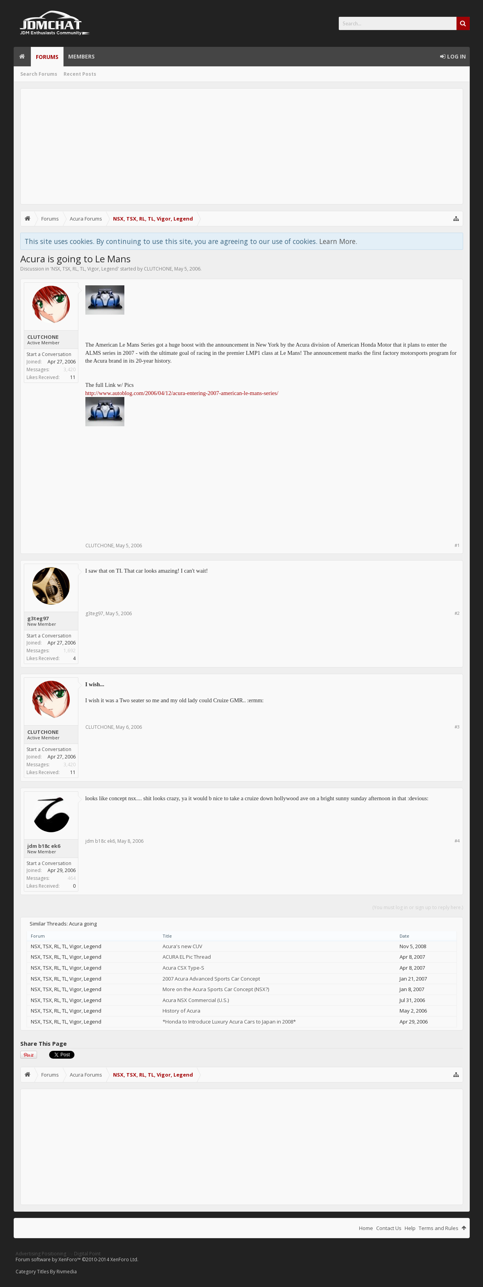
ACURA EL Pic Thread (187, 956)
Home (22, 56)
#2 (457, 613)
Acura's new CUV (182, 946)
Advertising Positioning (41, 1253)
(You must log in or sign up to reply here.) (417, 907)
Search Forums (38, 74)
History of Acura (181, 1010)
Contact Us (389, 1228)
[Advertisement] (242, 146)
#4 (457, 841)
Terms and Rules (438, 1228)
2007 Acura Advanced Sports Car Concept (211, 978)
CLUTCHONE (158, 268)
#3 (457, 727)
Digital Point (87, 1253)
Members (81, 56)
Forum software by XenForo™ (77, 1259)
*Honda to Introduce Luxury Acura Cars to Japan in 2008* (229, 1021)
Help (410, 1228)
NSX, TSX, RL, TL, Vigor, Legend (84, 268)
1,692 (70, 650)
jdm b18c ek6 (43, 846)
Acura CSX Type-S (183, 967)
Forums (47, 57)
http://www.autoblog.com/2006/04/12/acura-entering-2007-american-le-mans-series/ (182, 393)
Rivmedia (67, 1271)
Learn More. (338, 241)
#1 (457, 545)
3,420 (70, 369)
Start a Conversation (49, 354)
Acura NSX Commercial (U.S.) (196, 1000)
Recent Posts (80, 74)
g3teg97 (37, 618)
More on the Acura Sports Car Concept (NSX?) (216, 989)
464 (71, 878)
